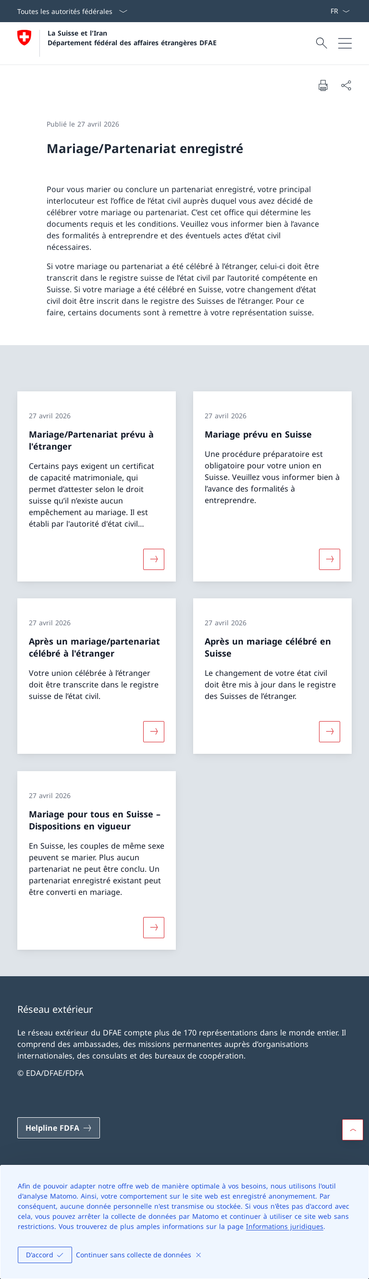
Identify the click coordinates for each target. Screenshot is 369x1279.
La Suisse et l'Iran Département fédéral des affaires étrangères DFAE (132, 37)
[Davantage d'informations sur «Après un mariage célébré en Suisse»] (329, 731)
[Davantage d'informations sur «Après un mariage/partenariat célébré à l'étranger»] (153, 731)
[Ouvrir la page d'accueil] (117, 43)
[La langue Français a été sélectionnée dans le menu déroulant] (340, 11)
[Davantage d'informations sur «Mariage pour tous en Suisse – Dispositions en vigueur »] (153, 927)
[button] (352, 1129)
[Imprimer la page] (322, 85)
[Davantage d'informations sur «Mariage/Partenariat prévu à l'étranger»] (153, 558)
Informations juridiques (284, 1226)
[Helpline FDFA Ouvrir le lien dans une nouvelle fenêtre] (58, 1127)
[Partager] (345, 85)
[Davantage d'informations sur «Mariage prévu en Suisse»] (329, 558)
